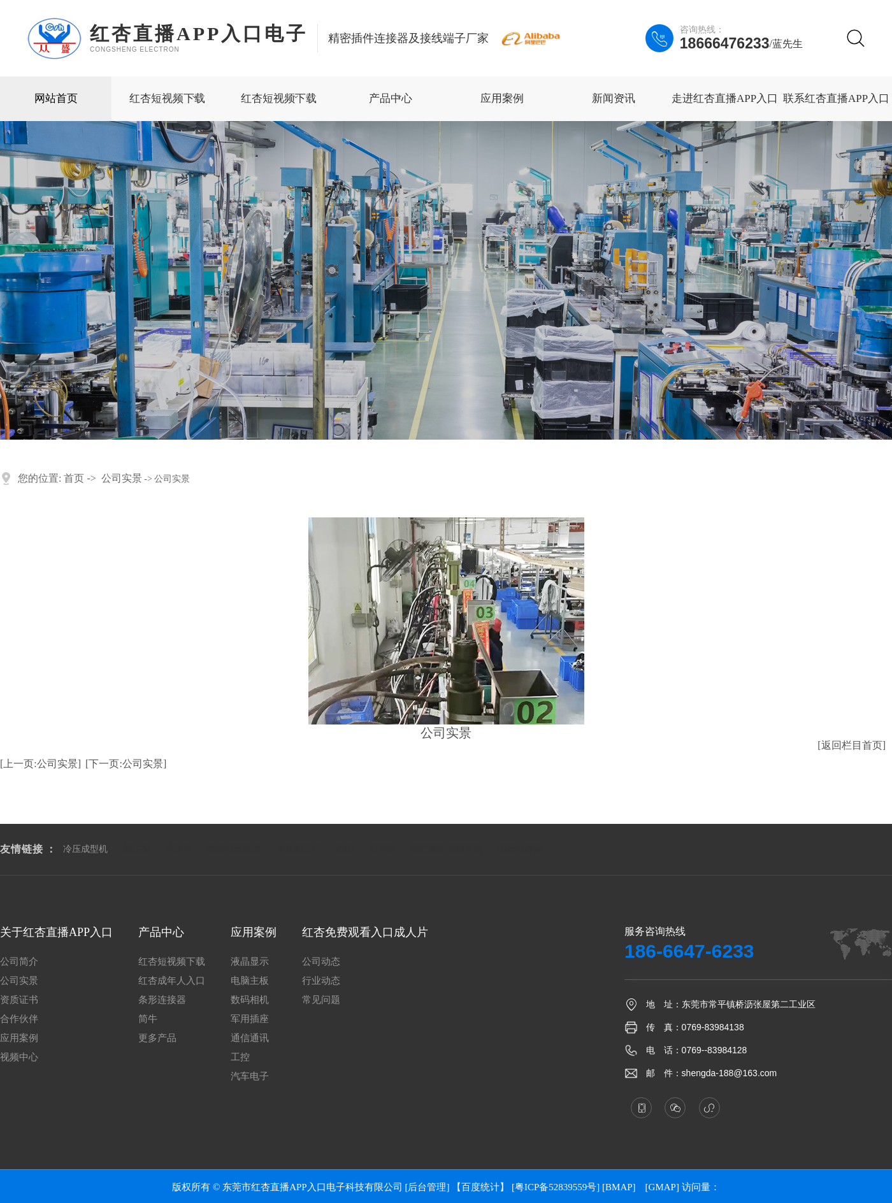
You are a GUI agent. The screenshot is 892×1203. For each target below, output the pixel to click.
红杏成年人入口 (171, 981)
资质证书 (19, 1000)
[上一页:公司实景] (40, 763)
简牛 (147, 1019)
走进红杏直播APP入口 (725, 98)
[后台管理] (427, 1187)
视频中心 (19, 1057)
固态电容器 (520, 849)
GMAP (662, 1187)
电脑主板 (250, 981)
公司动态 (321, 962)
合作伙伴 (19, 1019)
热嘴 (345, 849)
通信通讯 (250, 1038)
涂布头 (136, 849)
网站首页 (56, 98)
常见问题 (321, 1000)
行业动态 (321, 981)
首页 (74, 478)
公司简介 (19, 962)
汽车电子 (250, 1076)
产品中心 (390, 98)
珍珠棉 (178, 849)
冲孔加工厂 (298, 849)
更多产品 (157, 1038)
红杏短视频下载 (167, 98)
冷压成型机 (85, 849)
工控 (240, 1057)
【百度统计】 (480, 1187)
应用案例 (502, 98)
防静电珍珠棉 (234, 849)
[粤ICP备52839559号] (556, 1187)
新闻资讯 (613, 98)
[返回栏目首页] (851, 745)
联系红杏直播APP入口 (836, 98)
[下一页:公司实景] (125, 763)
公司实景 (121, 478)
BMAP (619, 1187)
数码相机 (250, 1000)
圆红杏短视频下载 (446, 849)
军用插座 (250, 1019)
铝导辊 (382, 849)
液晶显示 (250, 962)
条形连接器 (162, 1000)
